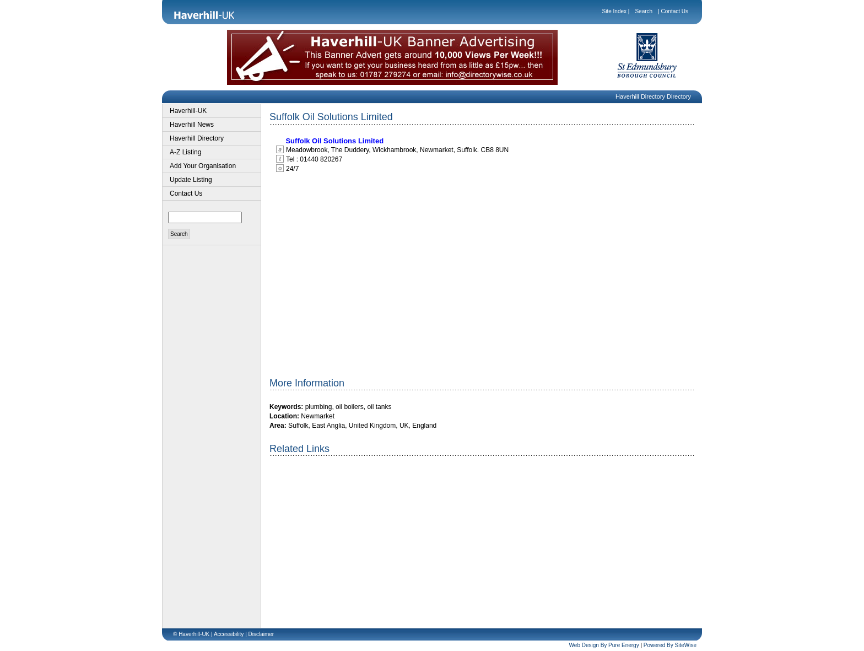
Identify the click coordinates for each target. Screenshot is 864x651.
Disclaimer (261, 634)
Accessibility (229, 634)
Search (643, 11)
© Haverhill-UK (191, 634)
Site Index (614, 11)
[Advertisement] (362, 545)
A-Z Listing (185, 152)
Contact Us (674, 11)
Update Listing (191, 180)
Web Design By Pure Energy (604, 645)
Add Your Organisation (203, 166)
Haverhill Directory (197, 138)
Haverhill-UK (188, 111)
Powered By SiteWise (670, 645)
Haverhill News (192, 124)
